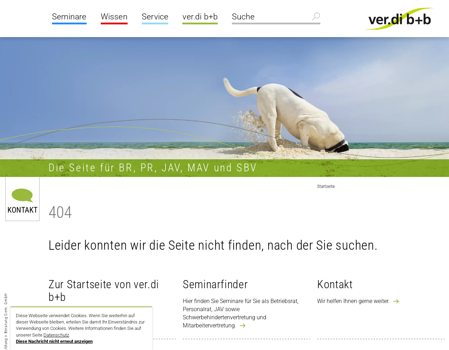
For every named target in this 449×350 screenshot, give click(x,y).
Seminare (69, 17)
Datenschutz (56, 335)
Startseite (326, 186)
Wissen (114, 17)
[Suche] (276, 17)
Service (155, 17)
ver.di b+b (200, 17)
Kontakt (22, 210)
